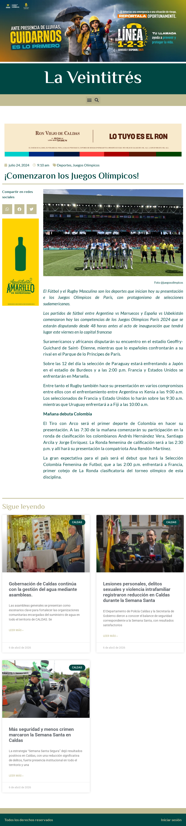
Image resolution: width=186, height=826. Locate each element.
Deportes (64, 165)
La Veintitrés (93, 79)
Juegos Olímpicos (86, 165)
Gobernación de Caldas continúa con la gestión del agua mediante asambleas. (43, 589)
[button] (89, 100)
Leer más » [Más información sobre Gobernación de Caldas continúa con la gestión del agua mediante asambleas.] (16, 630)
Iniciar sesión (171, 820)
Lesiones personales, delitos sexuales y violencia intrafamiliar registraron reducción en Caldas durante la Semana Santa (136, 592)
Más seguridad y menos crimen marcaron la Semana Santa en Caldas (41, 735)
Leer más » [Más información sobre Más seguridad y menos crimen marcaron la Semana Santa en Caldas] (16, 775)
